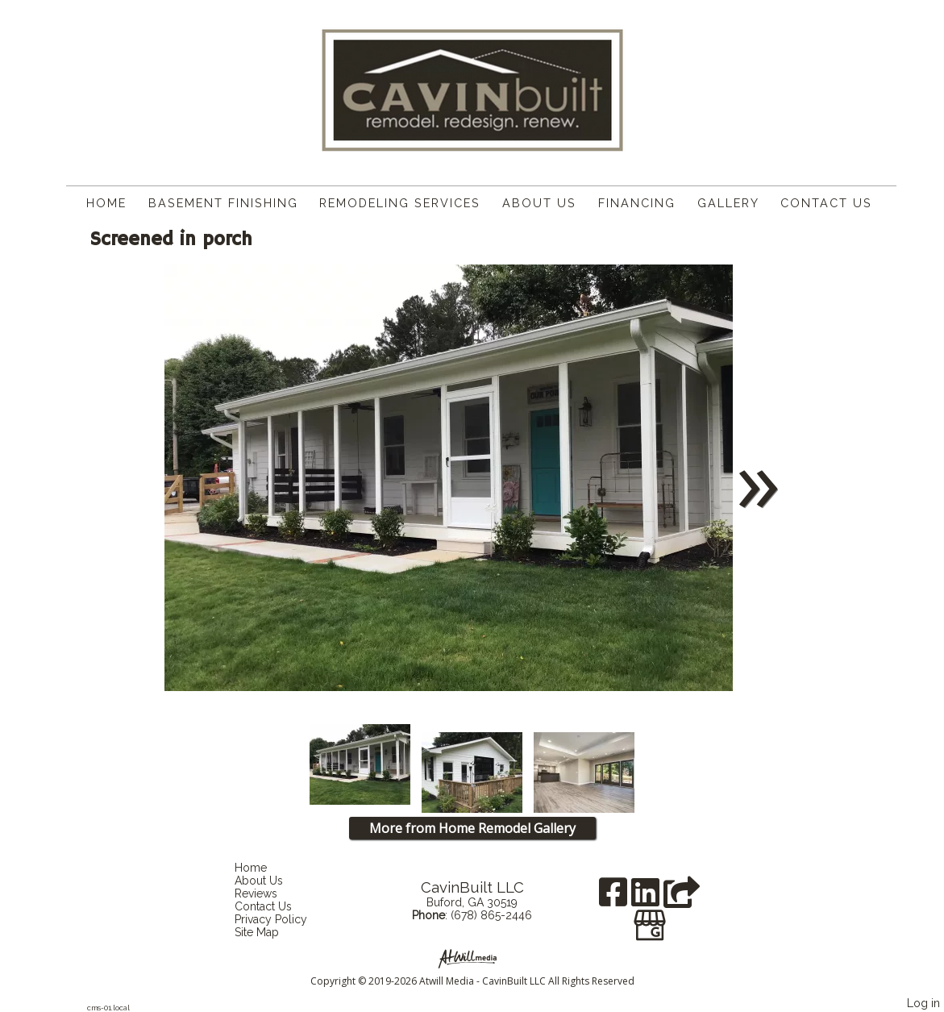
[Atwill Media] (472, 957)
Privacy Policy (283, 919)
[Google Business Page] (650, 920)
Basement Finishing (223, 203)
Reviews (268, 893)
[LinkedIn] (647, 898)
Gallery (728, 203)
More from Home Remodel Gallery (472, 828)
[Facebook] (615, 898)
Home (106, 203)
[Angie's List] (681, 898)
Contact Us (826, 203)
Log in (923, 1003)
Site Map (269, 932)
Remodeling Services (399, 203)
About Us (539, 203)
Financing (637, 203)
